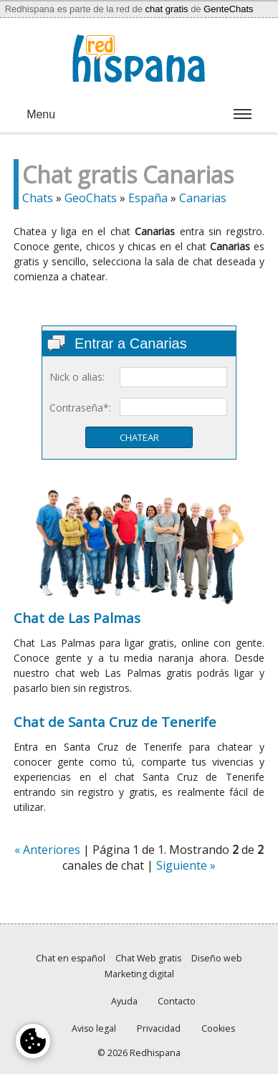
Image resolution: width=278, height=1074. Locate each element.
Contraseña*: (80, 407)
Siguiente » (186, 865)
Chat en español (70, 958)
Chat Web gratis (148, 958)
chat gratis (166, 9)
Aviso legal (94, 1028)
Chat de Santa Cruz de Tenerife (115, 722)
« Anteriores (47, 849)
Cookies (218, 1028)
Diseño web (216, 958)
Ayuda (124, 1001)
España (148, 198)
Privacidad (159, 1028)
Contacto (177, 1001)
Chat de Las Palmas (77, 618)
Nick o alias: (77, 377)
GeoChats (90, 198)
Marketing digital (139, 974)
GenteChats (228, 9)
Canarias (202, 198)
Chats (37, 198)
